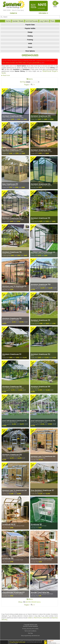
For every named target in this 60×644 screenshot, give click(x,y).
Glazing (30, 36)
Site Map (30, 633)
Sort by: (22, 82)
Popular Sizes (30, 25)
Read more (6, 75)
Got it (45, 642)
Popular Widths (30, 28)
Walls (30, 43)
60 (27, 602)
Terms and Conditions (30, 631)
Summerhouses (31, 21)
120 (32, 602)
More (52, 21)
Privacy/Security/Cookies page (17, 642)
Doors (30, 47)
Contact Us (13, 13)
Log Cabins (44, 21)
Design (30, 32)
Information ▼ (43, 13)
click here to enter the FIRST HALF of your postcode (20, 63)
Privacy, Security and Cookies (30, 628)
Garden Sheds (18, 21)
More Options (30, 51)
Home (8, 21)
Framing (30, 40)
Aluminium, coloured (41, 618)
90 (29, 602)
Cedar (30, 618)
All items (37, 602)
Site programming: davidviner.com (30, 635)
